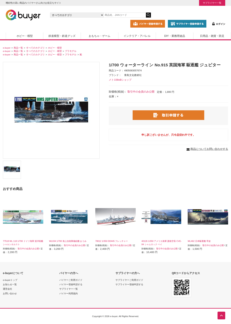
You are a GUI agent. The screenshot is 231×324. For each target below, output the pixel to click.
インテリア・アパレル (137, 35)
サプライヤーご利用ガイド (129, 280)
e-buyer (6, 47)
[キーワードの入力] (125, 15)
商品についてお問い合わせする (209, 148)
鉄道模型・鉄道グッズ (62, 35)
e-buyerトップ (10, 280)
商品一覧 (18, 47)
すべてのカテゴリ (35, 47)
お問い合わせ (10, 293)
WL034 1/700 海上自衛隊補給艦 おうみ (67, 241)
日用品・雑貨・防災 (212, 35)
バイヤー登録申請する (70, 284)
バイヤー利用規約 (68, 293)
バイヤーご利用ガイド (70, 280)
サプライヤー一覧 (212, 3)
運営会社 (7, 289)
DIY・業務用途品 (174, 35)
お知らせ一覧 (10, 284)
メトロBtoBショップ (120, 79)
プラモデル (70, 51)
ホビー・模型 (25, 35)
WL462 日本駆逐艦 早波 (199, 241)
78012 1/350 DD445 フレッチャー (111, 241)
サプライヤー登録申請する (129, 284)
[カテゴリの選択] (77, 15)
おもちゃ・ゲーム (99, 35)
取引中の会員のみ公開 (140, 91)
